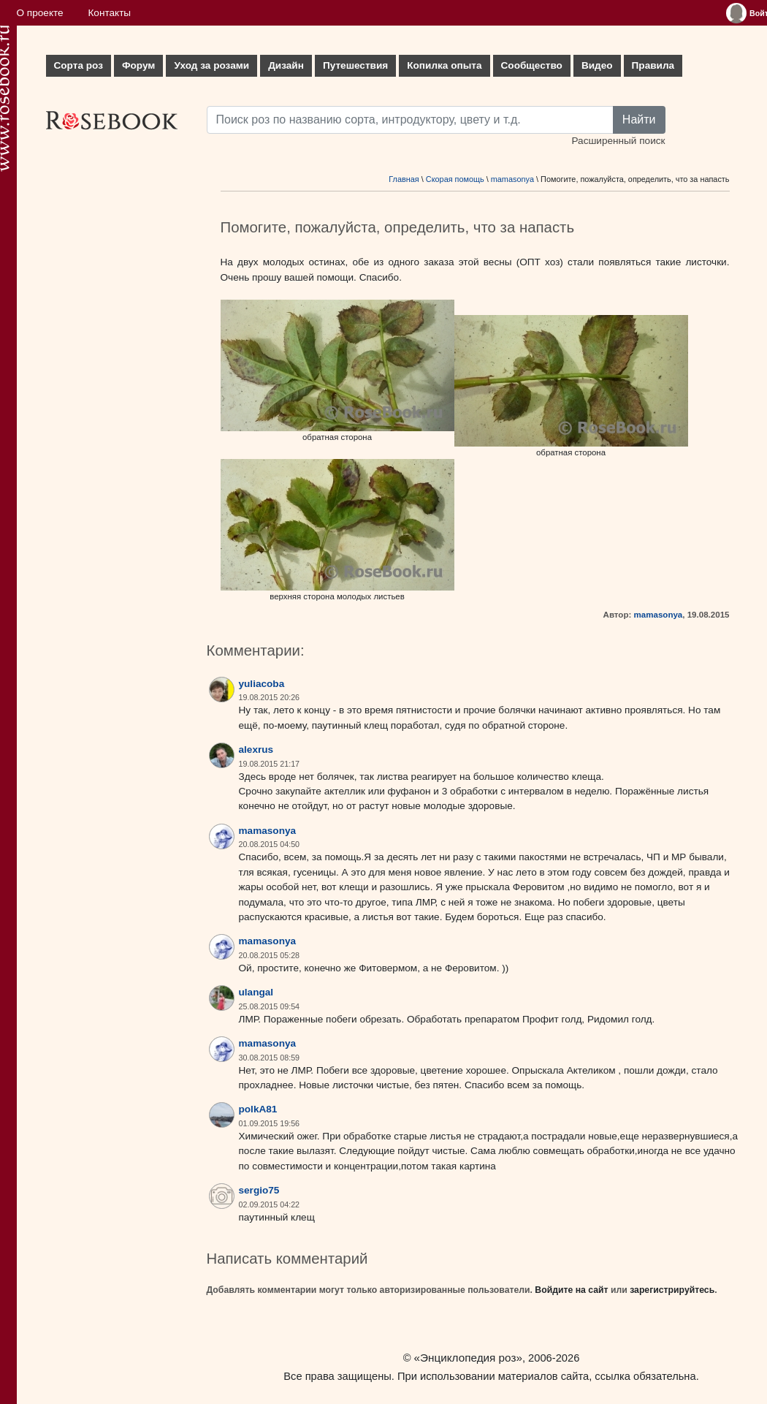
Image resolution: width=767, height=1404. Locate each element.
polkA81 (258, 1109)
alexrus (256, 749)
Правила (653, 65)
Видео (597, 65)
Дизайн (286, 65)
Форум (138, 65)
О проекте (40, 12)
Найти (639, 119)
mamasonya (512, 179)
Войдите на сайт (571, 1290)
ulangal (256, 992)
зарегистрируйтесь (672, 1290)
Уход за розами (211, 65)
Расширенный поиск (618, 140)
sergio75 (259, 1190)
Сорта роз (78, 65)
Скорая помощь (455, 179)
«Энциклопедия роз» (468, 1357)
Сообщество (531, 65)
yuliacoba (262, 683)
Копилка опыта (444, 65)
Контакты (109, 12)
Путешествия (355, 65)
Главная (404, 179)
